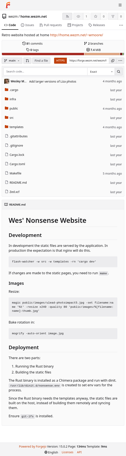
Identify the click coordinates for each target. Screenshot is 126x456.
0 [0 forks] (121, 16)
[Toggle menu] (120, 5)
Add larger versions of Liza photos (52, 81)
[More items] (121, 25)
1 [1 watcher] (86, 16)
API (79, 452)
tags (32, 50)
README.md (16, 183)
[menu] (120, 61)
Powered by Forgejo (32, 446)
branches (93, 43)
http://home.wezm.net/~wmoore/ (76, 35)
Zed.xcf (12, 192)
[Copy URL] (113, 61)
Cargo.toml (15, 164)
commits (32, 43)
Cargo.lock (14, 155)
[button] (27, 61)
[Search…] (119, 72)
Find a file (41, 61)
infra (10, 99)
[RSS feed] (67, 16)
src (9, 118)
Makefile (13, 173)
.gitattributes (16, 136)
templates (14, 127)
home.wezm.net (33, 16)
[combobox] (101, 72)
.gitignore (14, 145)
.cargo (11, 90)
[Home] (8, 5)
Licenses (68, 452)
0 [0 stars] (104, 16)
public (11, 108)
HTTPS (60, 60)
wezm (13, 16)
